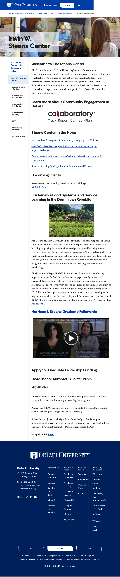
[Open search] (102, 5)
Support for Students (17, 105)
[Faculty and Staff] (52, 492)
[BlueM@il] (67, 501)
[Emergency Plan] (54, 556)
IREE (14, 121)
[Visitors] (52, 483)
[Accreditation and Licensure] (51, 560)
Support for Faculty (17, 114)
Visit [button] (31, 549)
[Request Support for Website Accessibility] (83, 560)
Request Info (72, 5)
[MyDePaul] (67, 520)
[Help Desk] (96, 528)
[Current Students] (52, 476)
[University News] (96, 482)
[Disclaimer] (25, 556)
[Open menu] (109, 5)
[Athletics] (96, 489)
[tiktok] (22, 497)
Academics (29, 14)
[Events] (81, 494)
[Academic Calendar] (67, 476)
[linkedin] (18, 497)
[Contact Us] (38, 556)
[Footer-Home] (60, 456)
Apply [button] (60, 549)
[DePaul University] (27, 5)
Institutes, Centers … (65, 14)
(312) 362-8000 (28, 482)
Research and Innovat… (46, 14)
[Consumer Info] (71, 556)
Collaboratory (18, 137)
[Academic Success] (67, 494)
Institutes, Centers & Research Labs (16, 67)
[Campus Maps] (81, 487)
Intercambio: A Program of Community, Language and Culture (64, 141)
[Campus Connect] (67, 508)
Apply (89, 5)
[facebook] (31, 497)
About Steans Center (18, 88)
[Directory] (96, 475)
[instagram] (27, 497)
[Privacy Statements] (27, 560)
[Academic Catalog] (67, 485)
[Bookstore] (81, 480)
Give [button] (89, 549)
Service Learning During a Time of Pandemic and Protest (61, 167)
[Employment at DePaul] (96, 508)
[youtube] (35, 497)
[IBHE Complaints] (87, 556)
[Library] (67, 515)
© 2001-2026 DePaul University (60, 567)
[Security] (81, 475)
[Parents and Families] (52, 510)
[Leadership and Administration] (96, 497)
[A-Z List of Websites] (96, 518)
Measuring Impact (17, 129)
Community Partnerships (18, 97)
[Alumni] (52, 501)
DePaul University (15, 14)
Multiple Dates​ (39, 188)
